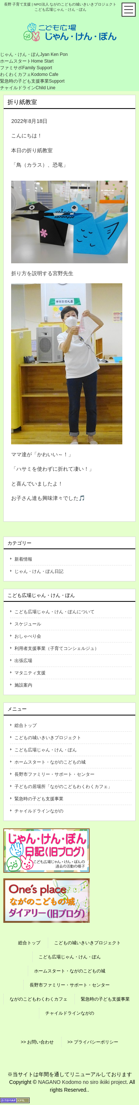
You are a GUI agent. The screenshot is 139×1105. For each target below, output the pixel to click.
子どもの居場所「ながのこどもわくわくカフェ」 (63, 786)
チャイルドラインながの (38, 811)
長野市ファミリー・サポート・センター (54, 774)
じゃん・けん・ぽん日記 (38, 571)
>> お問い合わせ (37, 1042)
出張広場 (23, 660)
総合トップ (25, 725)
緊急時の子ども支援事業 (38, 798)
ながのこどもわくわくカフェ (38, 999)
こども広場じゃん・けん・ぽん (45, 749)
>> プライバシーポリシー (92, 1042)
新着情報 (23, 559)
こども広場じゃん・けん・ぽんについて (54, 611)
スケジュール (27, 624)
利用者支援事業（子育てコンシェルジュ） (56, 648)
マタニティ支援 (30, 672)
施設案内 (23, 685)
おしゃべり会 (27, 636)
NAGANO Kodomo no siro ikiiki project (82, 1082)
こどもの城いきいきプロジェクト (47, 737)
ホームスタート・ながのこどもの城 (50, 762)
